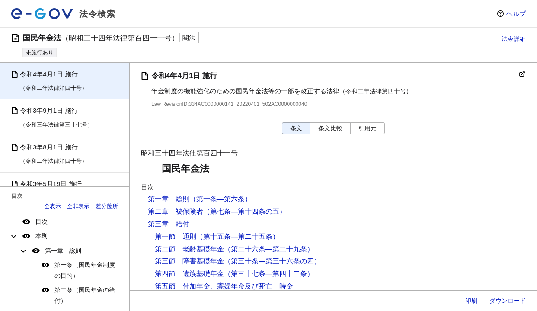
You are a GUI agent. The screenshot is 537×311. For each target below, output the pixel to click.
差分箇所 (107, 206)
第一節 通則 (175, 236)
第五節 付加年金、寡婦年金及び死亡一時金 (224, 286)
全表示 (52, 206)
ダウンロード (507, 300)
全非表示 (78, 206)
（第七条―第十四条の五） (244, 211)
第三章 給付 (168, 224)
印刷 (471, 300)
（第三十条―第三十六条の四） (272, 261)
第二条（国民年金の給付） (84, 295)
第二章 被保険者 (175, 211)
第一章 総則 (63, 250)
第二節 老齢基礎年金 (189, 249)
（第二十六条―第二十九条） (269, 249)
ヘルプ (516, 13)
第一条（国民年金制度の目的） (84, 270)
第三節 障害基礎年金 (189, 261)
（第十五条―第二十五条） (237, 236)
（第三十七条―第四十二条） (269, 273)
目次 (41, 221)
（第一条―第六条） (220, 199)
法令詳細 (514, 38)
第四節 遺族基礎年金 (189, 273)
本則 (41, 235)
